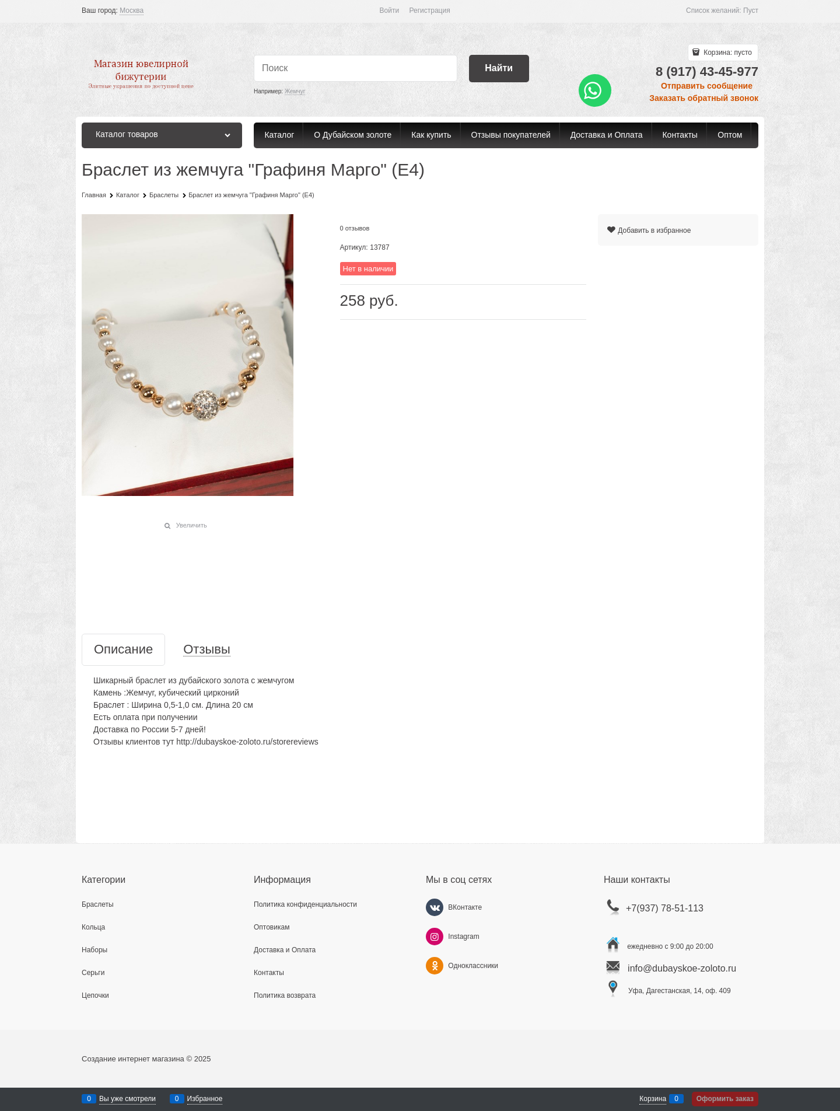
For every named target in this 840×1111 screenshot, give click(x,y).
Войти (390, 10)
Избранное (205, 1098)
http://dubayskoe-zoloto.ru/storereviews (247, 741)
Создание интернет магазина (133, 1058)
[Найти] (499, 68)
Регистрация (430, 10)
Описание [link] (123, 649)
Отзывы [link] (206, 649)
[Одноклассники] (434, 965)
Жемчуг (295, 91)
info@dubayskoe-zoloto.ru (682, 968)
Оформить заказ (725, 1099)
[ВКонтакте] (434, 907)
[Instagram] (434, 936)
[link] (132, 10)
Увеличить (191, 525)
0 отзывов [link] (355, 228)
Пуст (750, 10)
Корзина (652, 1098)
